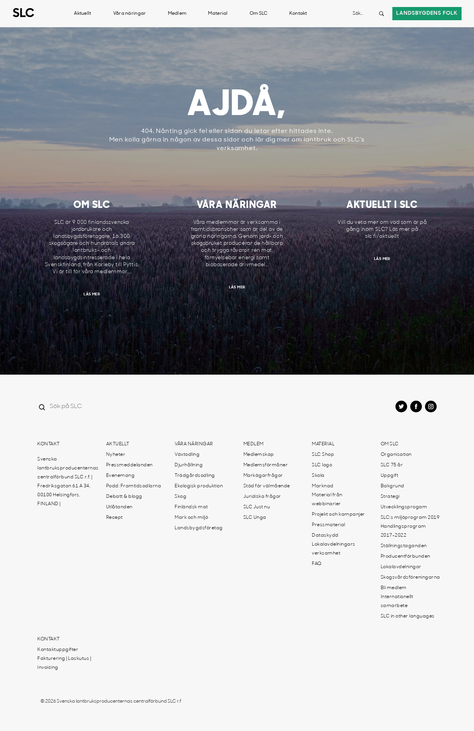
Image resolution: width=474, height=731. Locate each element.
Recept (114, 517)
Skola (318, 475)
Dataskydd (325, 535)
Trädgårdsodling (195, 475)
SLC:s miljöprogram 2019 (410, 517)
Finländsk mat (191, 507)
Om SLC (259, 13)
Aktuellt (82, 13)
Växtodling (187, 454)
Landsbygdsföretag (199, 528)
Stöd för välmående (266, 486)
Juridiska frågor (262, 496)
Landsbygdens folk (427, 13)
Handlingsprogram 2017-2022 (403, 531)
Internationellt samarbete (397, 601)
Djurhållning (189, 465)
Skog (180, 496)
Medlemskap (258, 454)
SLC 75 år (392, 465)
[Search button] (381, 13)
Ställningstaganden (404, 546)
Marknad (323, 486)
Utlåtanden (119, 507)
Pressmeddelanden (129, 465)
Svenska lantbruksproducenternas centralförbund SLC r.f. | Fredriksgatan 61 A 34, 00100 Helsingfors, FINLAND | (68, 481)
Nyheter (116, 454)
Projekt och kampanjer (338, 514)
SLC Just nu (256, 507)
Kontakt (298, 13)
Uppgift (390, 475)
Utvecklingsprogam (404, 507)
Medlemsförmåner (265, 465)
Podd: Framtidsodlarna (133, 486)
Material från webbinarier (327, 499)
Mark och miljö (191, 517)
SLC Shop (323, 454)
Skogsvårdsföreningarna (410, 577)
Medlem (177, 13)
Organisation (396, 454)
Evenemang (120, 475)
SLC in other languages (408, 616)
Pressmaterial (328, 525)
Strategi (390, 496)
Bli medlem (394, 588)
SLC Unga (254, 517)
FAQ (317, 564)
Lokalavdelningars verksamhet (333, 549)
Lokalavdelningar (401, 567)
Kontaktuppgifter (57, 649)
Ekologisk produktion (199, 486)
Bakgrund (392, 486)
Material (217, 13)
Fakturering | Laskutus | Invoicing (64, 663)
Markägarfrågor (263, 475)
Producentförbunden (405, 556)
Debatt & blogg (124, 496)
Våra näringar (129, 13)
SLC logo (322, 465)
